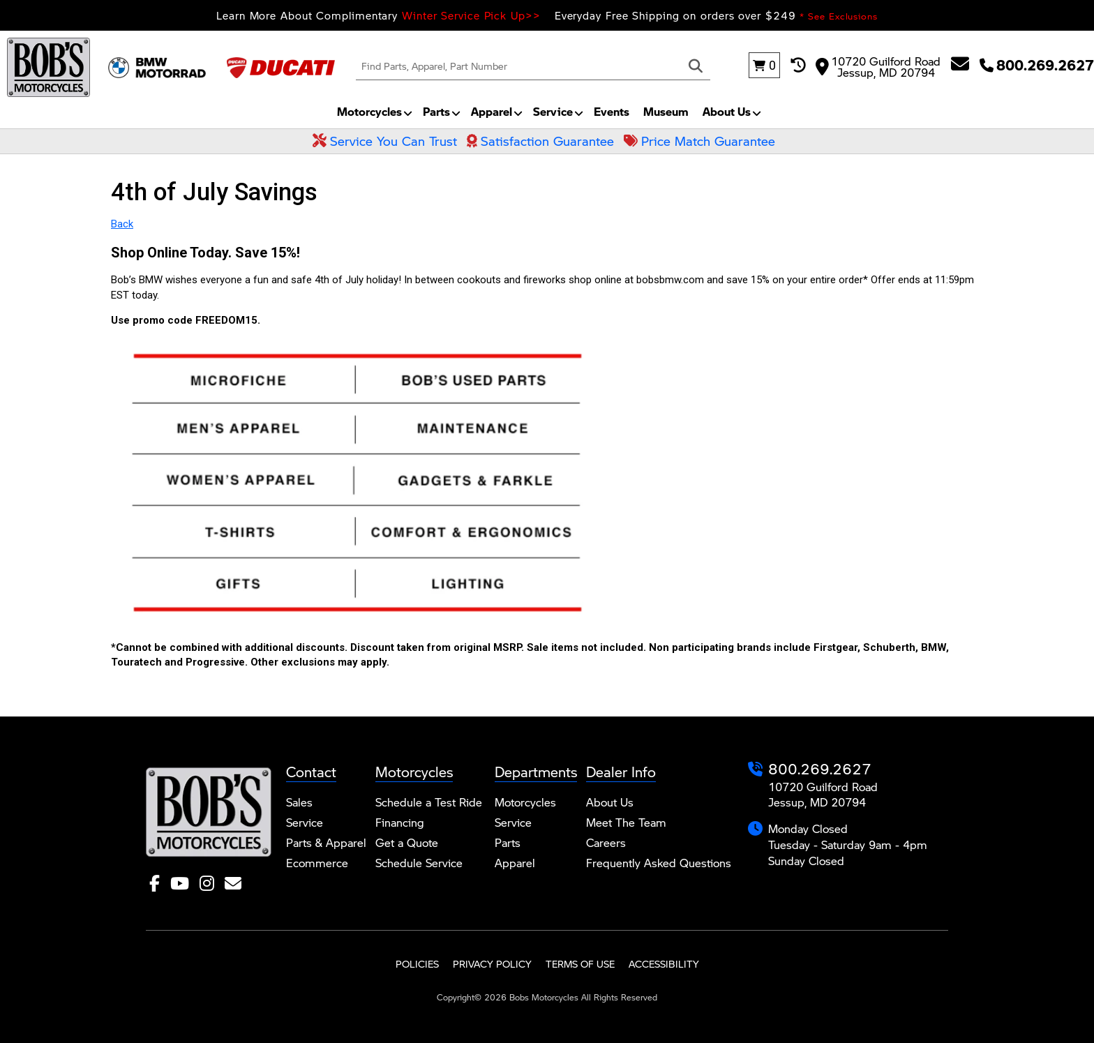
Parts (436, 111)
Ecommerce (317, 862)
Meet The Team (626, 822)
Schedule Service (419, 862)
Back (122, 224)
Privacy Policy (492, 964)
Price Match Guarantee (699, 141)
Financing (399, 822)
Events (611, 111)
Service (553, 111)
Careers (606, 842)
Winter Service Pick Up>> (471, 15)
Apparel (491, 111)
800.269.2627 (819, 768)
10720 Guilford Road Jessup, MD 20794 (878, 66)
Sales (299, 802)
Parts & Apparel (326, 842)
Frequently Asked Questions (658, 862)
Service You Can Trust (385, 141)
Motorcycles (369, 111)
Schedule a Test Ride (428, 802)
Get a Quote (406, 842)
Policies (417, 964)
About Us (727, 111)
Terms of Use (580, 964)
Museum (666, 111)
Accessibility (664, 964)
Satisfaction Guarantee (540, 141)
